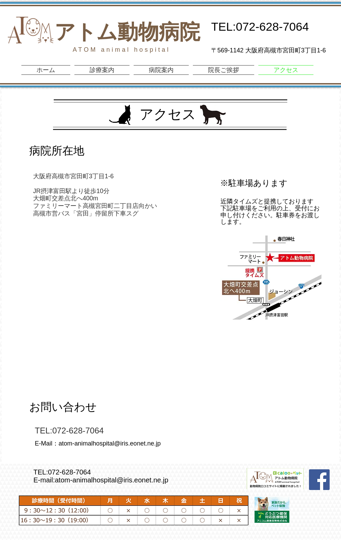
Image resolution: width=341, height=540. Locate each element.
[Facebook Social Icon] (319, 479)
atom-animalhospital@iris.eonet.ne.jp (110, 443)
